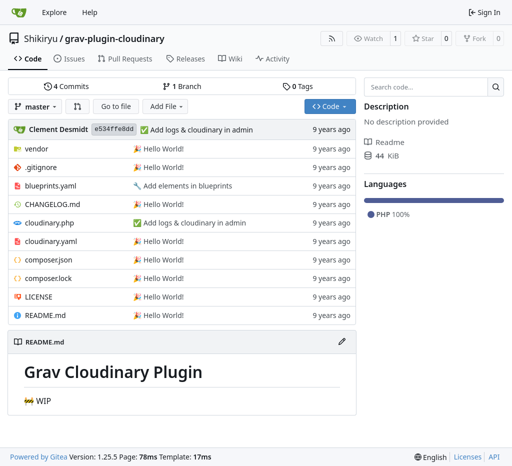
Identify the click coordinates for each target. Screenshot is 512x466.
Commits (66, 86)
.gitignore (41, 167)
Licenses (468, 457)
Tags (297, 86)
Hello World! (163, 149)
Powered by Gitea (39, 457)
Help (90, 12)
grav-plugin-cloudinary (114, 39)
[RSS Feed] (332, 38)
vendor (36, 149)
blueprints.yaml (50, 185)
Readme (384, 142)
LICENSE (38, 297)
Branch (182, 86)
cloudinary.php (49, 223)
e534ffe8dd (114, 129)
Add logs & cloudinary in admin (200, 129)
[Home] (19, 13)
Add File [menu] (167, 106)
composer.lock (48, 278)
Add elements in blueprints (187, 185)
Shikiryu (41, 39)
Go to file (115, 106)
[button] (78, 106)
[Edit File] (342, 342)
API (494, 457)
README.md (45, 315)
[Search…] (496, 87)
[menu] (430, 457)
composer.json (48, 259)
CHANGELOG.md (52, 204)
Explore (54, 12)
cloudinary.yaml (51, 241)
